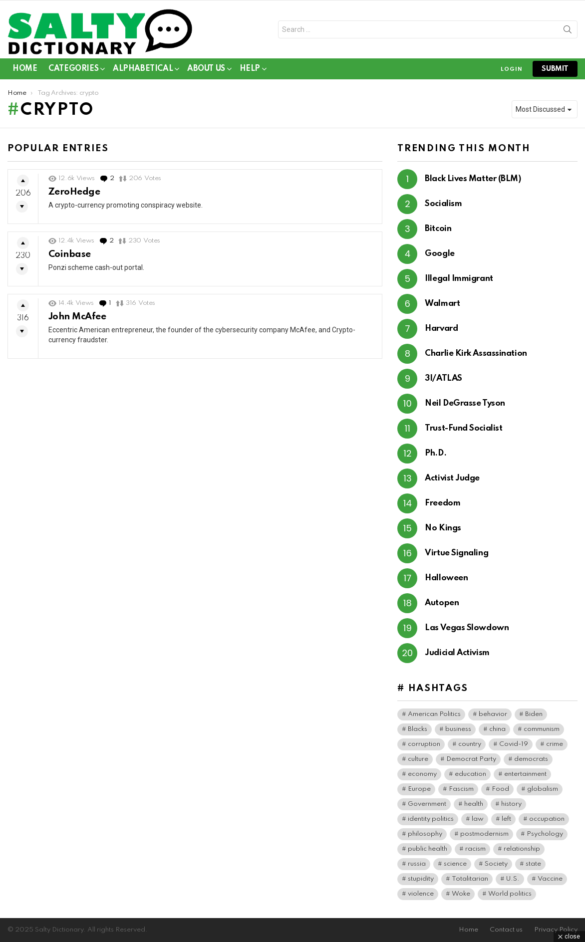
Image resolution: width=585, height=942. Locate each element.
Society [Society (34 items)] (496, 864)
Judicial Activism (457, 653)
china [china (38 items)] (497, 729)
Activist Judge (452, 478)
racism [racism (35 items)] (475, 849)
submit (555, 68)
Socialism (443, 204)
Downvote (22, 207)
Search (568, 31)
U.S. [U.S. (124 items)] (513, 879)
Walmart (442, 303)
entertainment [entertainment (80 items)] (525, 774)
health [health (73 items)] (473, 804)
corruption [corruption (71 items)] (424, 744)
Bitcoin (438, 229)
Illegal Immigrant (459, 278)
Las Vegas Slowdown (467, 628)
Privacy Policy (556, 930)
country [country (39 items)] (469, 744)
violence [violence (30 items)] (421, 894)
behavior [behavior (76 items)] (493, 714)
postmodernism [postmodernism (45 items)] (484, 834)
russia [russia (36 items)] (417, 864)
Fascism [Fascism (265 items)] (461, 789)
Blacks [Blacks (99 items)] (417, 729)
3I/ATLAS (443, 378)
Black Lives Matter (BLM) (473, 179)
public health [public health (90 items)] (427, 849)
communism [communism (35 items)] (542, 729)
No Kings (443, 528)
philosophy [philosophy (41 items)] (425, 834)
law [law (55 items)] (478, 819)
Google (439, 253)
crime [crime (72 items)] (554, 744)
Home (24, 69)
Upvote (23, 181)
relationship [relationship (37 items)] (522, 849)
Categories (73, 70)
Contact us (506, 930)
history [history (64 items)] (511, 804)
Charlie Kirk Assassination (476, 353)
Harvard (441, 328)
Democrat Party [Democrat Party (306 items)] (471, 759)
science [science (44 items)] (455, 864)
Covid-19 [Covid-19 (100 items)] (513, 744)
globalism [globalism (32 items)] (542, 789)
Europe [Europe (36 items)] (419, 789)
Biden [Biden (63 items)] (534, 714)
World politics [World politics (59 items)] (510, 894)
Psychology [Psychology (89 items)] (545, 834)
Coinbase (69, 254)
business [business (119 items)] (458, 729)
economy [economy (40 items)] (422, 774)
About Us (206, 70)
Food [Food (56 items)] (500, 789)
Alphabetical (143, 70)
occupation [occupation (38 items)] (547, 819)
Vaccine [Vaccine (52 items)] (550, 879)
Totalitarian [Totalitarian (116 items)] (470, 879)
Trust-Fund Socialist (463, 428)
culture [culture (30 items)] (418, 759)
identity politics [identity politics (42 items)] (431, 819)
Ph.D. (435, 453)
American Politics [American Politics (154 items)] (434, 714)
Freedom (442, 503)
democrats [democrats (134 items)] (531, 759)
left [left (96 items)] (506, 819)
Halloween (446, 578)
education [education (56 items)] (470, 774)
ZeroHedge (74, 192)
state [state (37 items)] (533, 864)
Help (250, 70)
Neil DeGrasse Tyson (465, 403)
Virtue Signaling (456, 553)
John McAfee (77, 316)
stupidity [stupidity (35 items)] (421, 879)
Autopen (442, 603)
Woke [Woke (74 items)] (461, 894)
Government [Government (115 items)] (427, 804)
